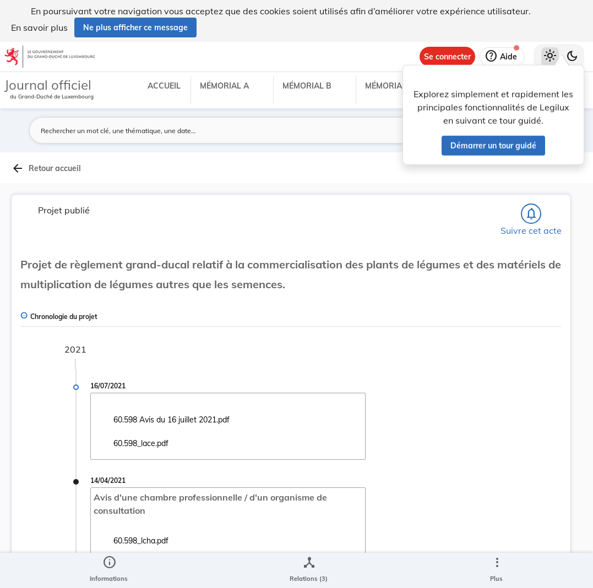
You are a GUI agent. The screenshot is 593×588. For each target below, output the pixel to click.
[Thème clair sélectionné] (550, 56)
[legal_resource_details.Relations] (309, 570)
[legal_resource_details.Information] (109, 570)
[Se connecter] (447, 57)
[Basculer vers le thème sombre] (572, 56)
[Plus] (496, 570)
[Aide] (502, 56)
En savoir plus (39, 27)
